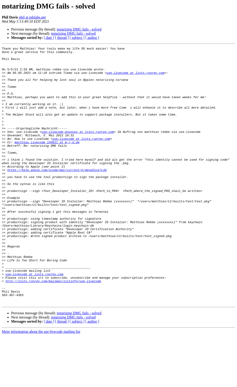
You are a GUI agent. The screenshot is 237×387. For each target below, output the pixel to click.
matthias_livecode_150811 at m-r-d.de (47, 161)
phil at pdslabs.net (32, 17)
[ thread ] (62, 38)
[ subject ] (77, 38)
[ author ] (92, 38)
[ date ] (49, 38)
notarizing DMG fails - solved (79, 29)
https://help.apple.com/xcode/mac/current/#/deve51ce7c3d (56, 195)
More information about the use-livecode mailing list (41, 383)
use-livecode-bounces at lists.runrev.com (78, 149)
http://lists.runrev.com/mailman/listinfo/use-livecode (53, 328)
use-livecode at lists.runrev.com (135, 78)
